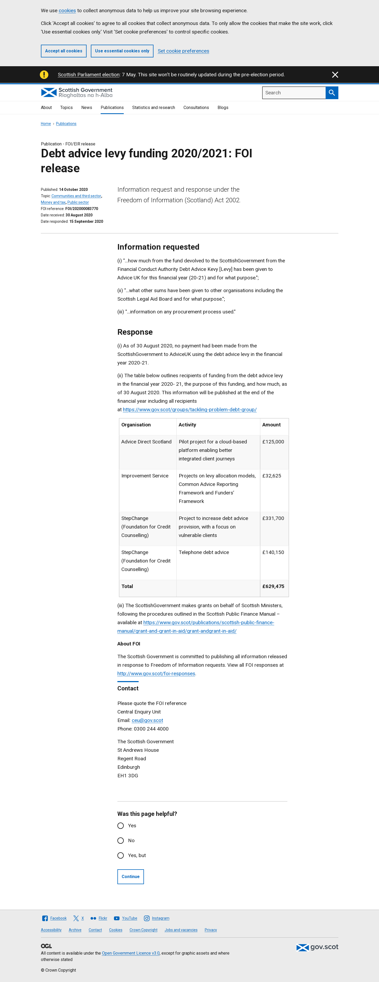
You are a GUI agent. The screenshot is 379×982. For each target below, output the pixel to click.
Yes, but (137, 855)
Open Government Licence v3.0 (131, 953)
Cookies (115, 930)
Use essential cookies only (122, 50)
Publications (112, 107)
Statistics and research (153, 107)
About (46, 107)
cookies (67, 10)
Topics (66, 107)
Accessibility (51, 930)
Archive (75, 930)
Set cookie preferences (183, 51)
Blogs (223, 107)
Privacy (211, 930)
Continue (131, 876)
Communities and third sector (76, 196)
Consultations (196, 107)
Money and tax (53, 202)
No (131, 840)
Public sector (78, 202)
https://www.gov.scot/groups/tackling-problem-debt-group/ (190, 409)
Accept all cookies (63, 50)
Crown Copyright (143, 930)
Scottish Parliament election (89, 75)
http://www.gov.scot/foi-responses (156, 673)
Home (46, 123)
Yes (132, 825)
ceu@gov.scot (147, 720)
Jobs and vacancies (181, 930)
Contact (95, 930)
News (86, 107)
